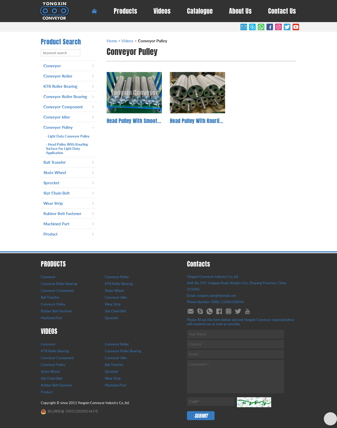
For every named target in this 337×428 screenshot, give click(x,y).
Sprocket (51, 182)
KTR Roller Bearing (60, 86)
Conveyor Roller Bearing (65, 96)
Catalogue (200, 11)
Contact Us (282, 11)
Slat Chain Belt (56, 193)
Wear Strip (53, 203)
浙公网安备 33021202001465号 (69, 411)
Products (125, 11)
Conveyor (52, 65)
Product (50, 234)
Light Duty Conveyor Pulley (68, 136)
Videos (162, 11)
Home (112, 40)
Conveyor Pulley (58, 127)
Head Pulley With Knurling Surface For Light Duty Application (67, 148)
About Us (240, 11)
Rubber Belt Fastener (62, 213)
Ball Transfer (54, 162)
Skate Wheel (54, 172)
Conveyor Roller (57, 76)
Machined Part (56, 223)
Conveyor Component (63, 106)
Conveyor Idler (56, 117)
